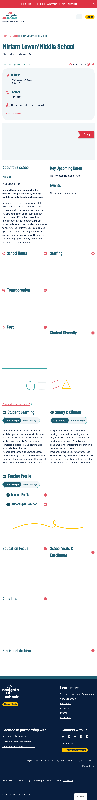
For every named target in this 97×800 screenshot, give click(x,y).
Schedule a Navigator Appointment (77, 694)
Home (5, 35)
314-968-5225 (17, 97)
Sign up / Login (10, 704)
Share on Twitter (88, 64)
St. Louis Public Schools (14, 736)
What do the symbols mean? (16, 403)
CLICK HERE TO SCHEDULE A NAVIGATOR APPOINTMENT (48, 3)
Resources (65, 703)
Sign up (90, 17)
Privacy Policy (88, 766)
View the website (13, 113)
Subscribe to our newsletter (75, 750)
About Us (64, 708)
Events (63, 712)
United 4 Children (19, 21)
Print (75, 64)
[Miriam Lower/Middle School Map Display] (48, 141)
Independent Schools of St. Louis (18, 746)
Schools (14, 35)
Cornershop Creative (21, 794)
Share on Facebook (93, 64)
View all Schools (68, 698)
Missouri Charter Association (16, 741)
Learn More (68, 780)
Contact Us (65, 717)
